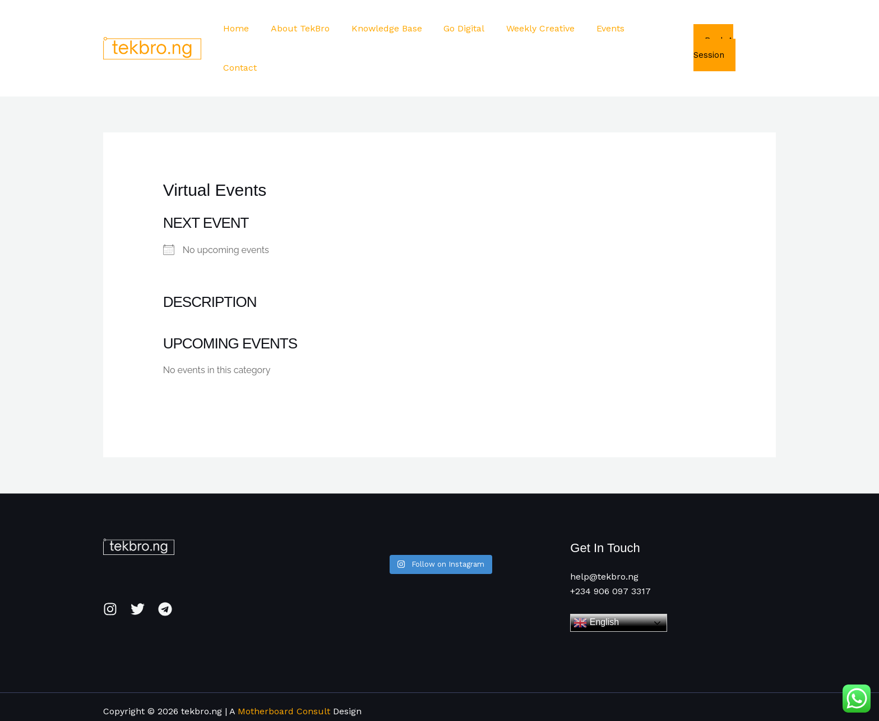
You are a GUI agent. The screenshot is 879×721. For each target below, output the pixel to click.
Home (250, 28)
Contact (655, 28)
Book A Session (734, 28)
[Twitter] (138, 570)
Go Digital (467, 28)
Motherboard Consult (284, 672)
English (596, 583)
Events (606, 28)
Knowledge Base (393, 28)
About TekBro (310, 28)
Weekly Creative (540, 28)
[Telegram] (165, 570)
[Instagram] (110, 570)
